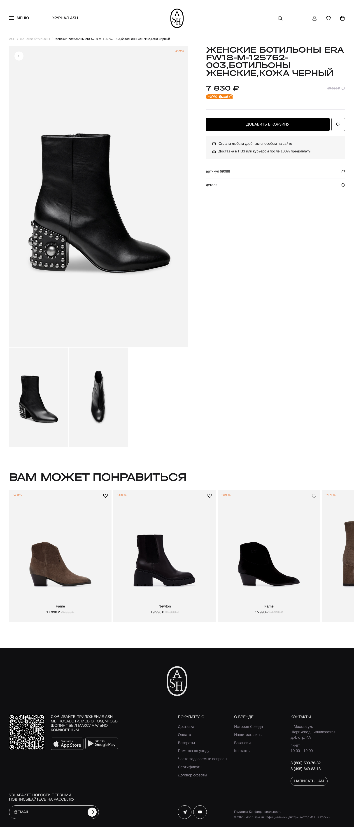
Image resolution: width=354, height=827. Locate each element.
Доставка (186, 726)
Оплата (184, 735)
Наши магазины (248, 735)
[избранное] (328, 18)
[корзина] (342, 18)
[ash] (177, 18)
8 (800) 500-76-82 (306, 763)
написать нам (309, 781)
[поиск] (280, 18)
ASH (12, 39)
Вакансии (242, 743)
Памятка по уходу (194, 751)
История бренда (248, 726)
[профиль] (314, 18)
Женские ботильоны (35, 39)
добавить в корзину (267, 124)
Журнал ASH (65, 18)
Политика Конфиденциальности (258, 811)
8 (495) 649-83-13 (306, 769)
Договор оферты (192, 775)
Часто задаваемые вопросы (202, 759)
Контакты (242, 751)
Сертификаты (190, 767)
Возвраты (186, 743)
